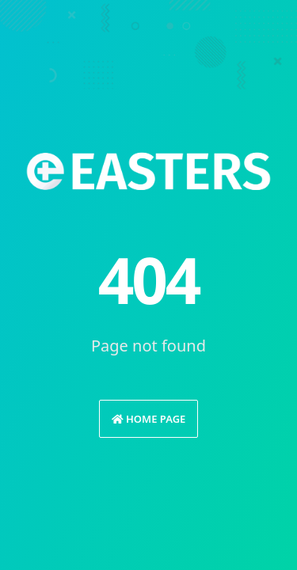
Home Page (149, 419)
